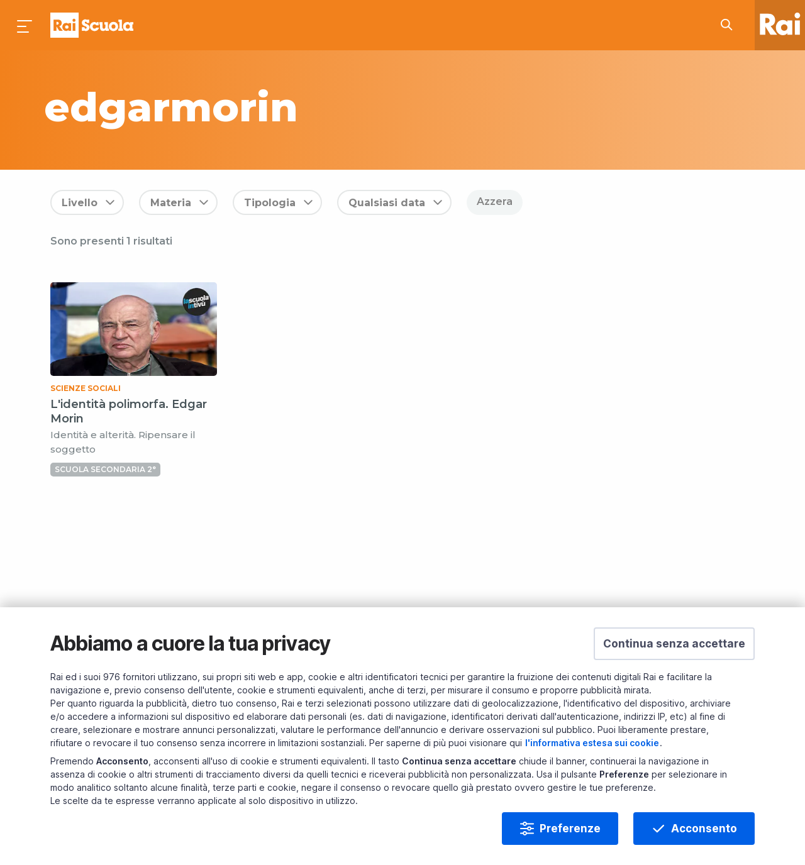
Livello (79, 203)
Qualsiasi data (386, 203)
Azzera (495, 201)
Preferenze (570, 828)
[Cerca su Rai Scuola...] (730, 25)
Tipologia (270, 203)
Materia (170, 203)
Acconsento (704, 828)
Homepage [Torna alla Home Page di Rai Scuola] (91, 25)
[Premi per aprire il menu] (25, 25)
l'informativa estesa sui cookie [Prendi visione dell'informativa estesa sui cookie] (592, 742)
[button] (674, 643)
